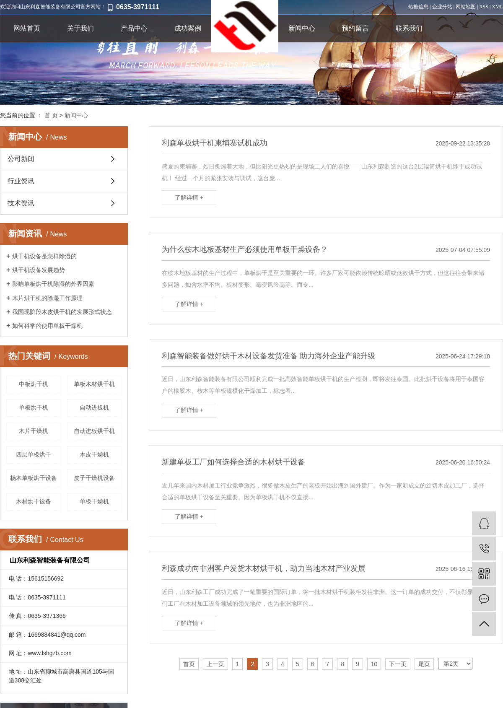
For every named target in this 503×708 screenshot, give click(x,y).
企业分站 (442, 7)
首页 (189, 664)
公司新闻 (21, 158)
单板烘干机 (33, 407)
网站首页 (26, 28)
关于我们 (80, 28)
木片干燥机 (33, 431)
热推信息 (418, 7)
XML (497, 7)
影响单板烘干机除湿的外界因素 (53, 283)
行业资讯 (21, 180)
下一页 (398, 664)
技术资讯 (21, 203)
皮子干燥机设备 (94, 478)
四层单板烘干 (33, 454)
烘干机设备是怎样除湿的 (44, 256)
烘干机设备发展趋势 (38, 270)
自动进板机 (94, 407)
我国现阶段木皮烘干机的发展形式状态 (62, 312)
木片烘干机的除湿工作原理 (47, 298)
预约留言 (355, 28)
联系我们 (409, 28)
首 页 (51, 115)
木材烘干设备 (33, 501)
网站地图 (466, 7)
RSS (484, 7)
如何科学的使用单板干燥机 (47, 325)
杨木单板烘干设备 (33, 478)
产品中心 (134, 28)
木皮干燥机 (94, 454)
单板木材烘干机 (94, 384)
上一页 (215, 664)
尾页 (424, 664)
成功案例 (187, 28)
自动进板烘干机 (94, 431)
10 (374, 664)
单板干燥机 (94, 501)
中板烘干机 (33, 384)
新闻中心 (301, 28)
